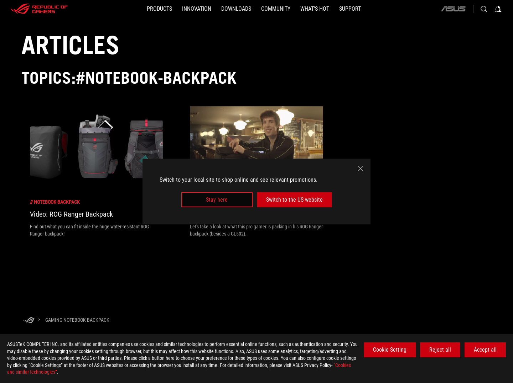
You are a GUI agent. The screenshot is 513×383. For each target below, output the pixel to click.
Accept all (485, 349)
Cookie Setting (389, 349)
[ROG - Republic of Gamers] (39, 9)
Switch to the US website (294, 199)
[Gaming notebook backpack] (77, 320)
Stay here (217, 199)
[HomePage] (29, 320)
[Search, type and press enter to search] (484, 9)
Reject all (440, 349)
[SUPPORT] (350, 9)
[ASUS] (453, 9)
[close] (360, 168)
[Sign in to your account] (498, 9)
